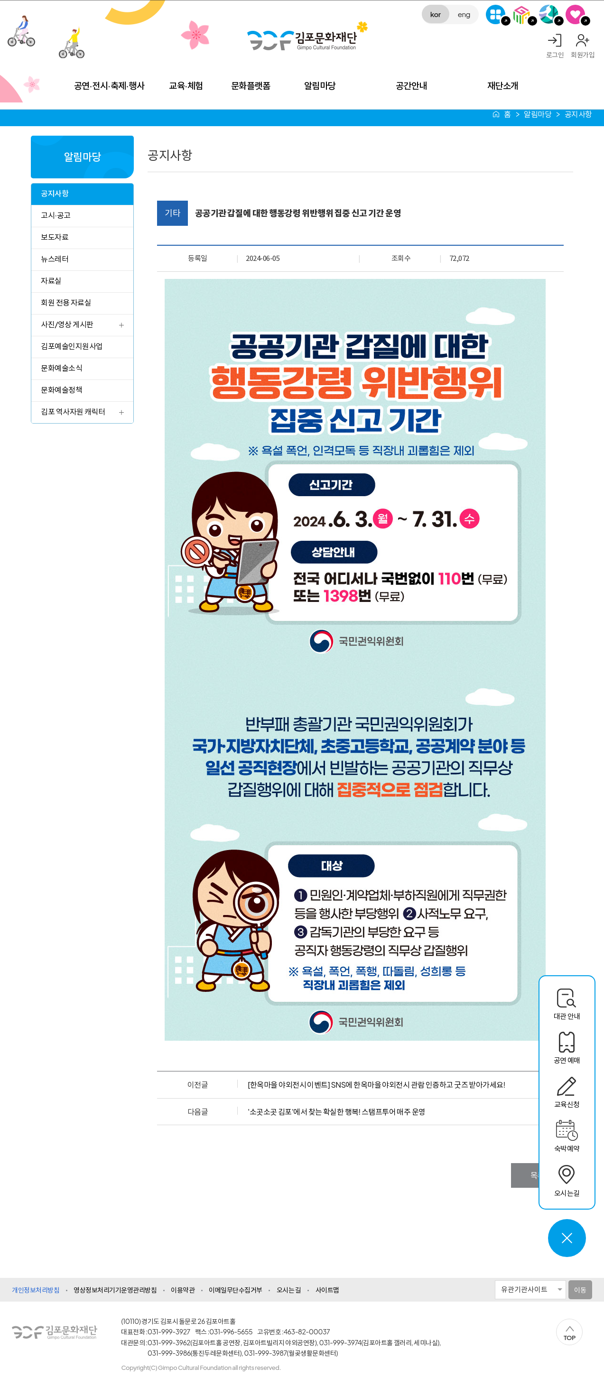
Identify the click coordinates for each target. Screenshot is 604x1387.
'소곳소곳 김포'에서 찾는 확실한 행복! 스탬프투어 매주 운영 (336, 1112)
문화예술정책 (61, 390)
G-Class (495, 14)
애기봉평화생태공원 (548, 14)
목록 (537, 1175)
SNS (575, 14)
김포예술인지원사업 (72, 346)
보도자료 (54, 237)
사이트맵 (327, 1289)
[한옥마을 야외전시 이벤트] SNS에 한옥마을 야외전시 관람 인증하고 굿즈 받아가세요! (376, 1085)
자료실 (51, 281)
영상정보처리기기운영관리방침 (115, 1289)
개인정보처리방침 (35, 1289)
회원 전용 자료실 (66, 302)
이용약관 (183, 1289)
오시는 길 (289, 1289)
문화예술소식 (61, 368)
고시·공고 (55, 215)
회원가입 (583, 54)
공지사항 (54, 193)
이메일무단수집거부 (235, 1289)
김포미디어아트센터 (522, 14)
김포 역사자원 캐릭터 (73, 411)
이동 (580, 1289)
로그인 (555, 54)
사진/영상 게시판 (67, 324)
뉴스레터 (54, 259)
